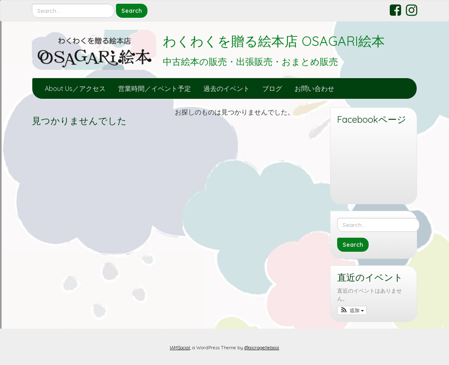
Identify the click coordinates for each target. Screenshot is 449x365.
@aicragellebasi (261, 348)
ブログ (272, 88)
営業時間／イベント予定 (154, 88)
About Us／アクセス (75, 88)
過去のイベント (226, 88)
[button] (352, 310)
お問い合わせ (314, 88)
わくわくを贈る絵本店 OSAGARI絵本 (274, 41)
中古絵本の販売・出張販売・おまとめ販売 (250, 61)
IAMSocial (180, 348)
